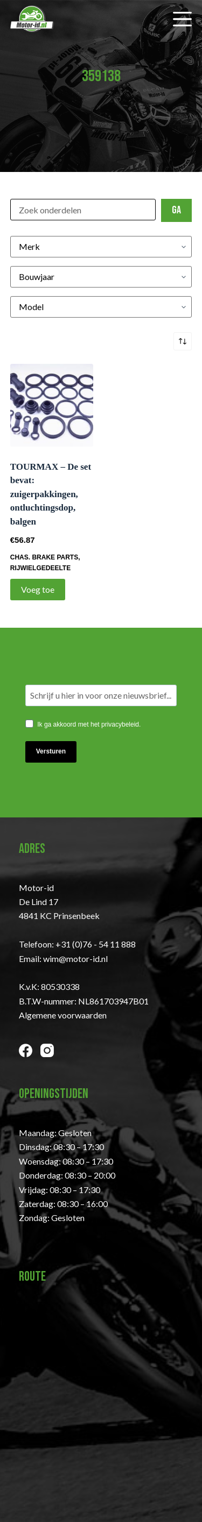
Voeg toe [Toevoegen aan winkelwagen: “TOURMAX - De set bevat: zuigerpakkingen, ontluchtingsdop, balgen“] (37, 589)
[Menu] (182, 19)
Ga (176, 210)
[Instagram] (47, 1050)
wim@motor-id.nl (75, 958)
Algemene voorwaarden (63, 1015)
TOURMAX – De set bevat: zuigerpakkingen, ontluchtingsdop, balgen (50, 494)
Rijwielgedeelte (40, 568)
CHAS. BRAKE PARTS (44, 557)
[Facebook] (25, 1050)
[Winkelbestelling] (182, 341)
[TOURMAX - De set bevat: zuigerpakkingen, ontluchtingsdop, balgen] (51, 405)
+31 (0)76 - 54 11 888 (95, 944)
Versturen (51, 751)
